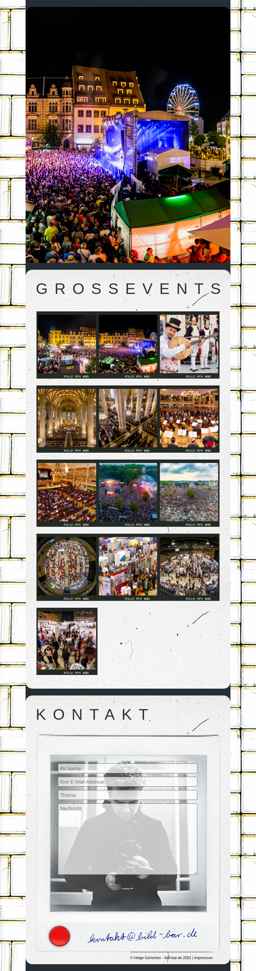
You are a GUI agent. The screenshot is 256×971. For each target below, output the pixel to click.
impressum (203, 958)
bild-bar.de (173, 958)
